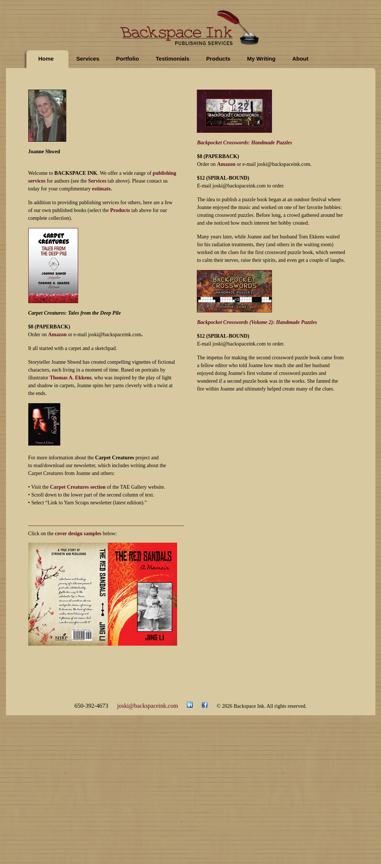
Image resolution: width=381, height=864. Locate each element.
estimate (101, 189)
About (300, 58)
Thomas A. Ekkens (70, 377)
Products (218, 58)
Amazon (57, 334)
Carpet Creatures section (78, 487)
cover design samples (78, 533)
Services (87, 58)
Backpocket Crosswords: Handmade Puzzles (244, 142)
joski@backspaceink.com (147, 706)
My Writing (261, 58)
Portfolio (127, 58)
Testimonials (172, 58)
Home (46, 58)
